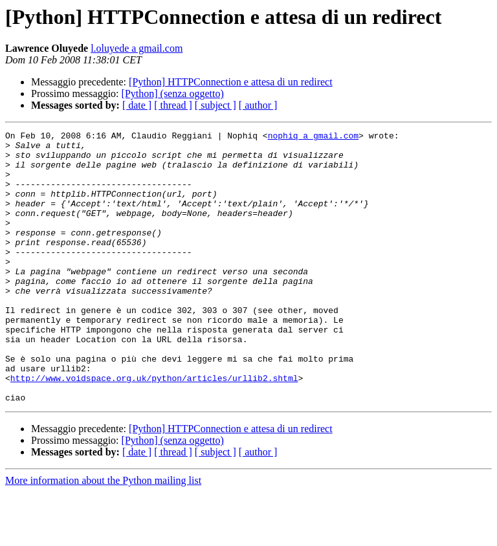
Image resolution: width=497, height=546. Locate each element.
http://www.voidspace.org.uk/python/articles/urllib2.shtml (154, 428)
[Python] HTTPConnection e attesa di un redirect (231, 81)
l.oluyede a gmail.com (136, 48)
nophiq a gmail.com (313, 137)
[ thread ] (173, 105)
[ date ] (136, 105)
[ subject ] (215, 105)
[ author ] (258, 105)
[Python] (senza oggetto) (173, 93)
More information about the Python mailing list (103, 534)
